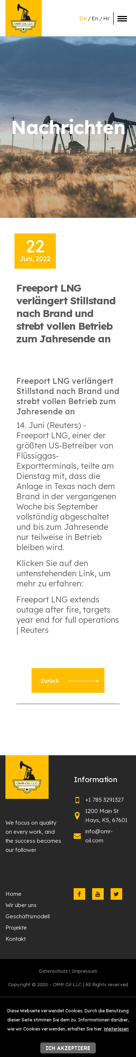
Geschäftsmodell (27, 916)
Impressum (84, 971)
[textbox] (68, 513)
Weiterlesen (116, 1029)
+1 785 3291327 (104, 799)
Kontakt (15, 938)
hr (106, 18)
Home (13, 893)
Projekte (16, 927)
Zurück (70, 680)
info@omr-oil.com (99, 836)
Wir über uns (21, 905)
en (95, 18)
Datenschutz (53, 971)
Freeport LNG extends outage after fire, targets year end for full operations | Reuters (67, 614)
